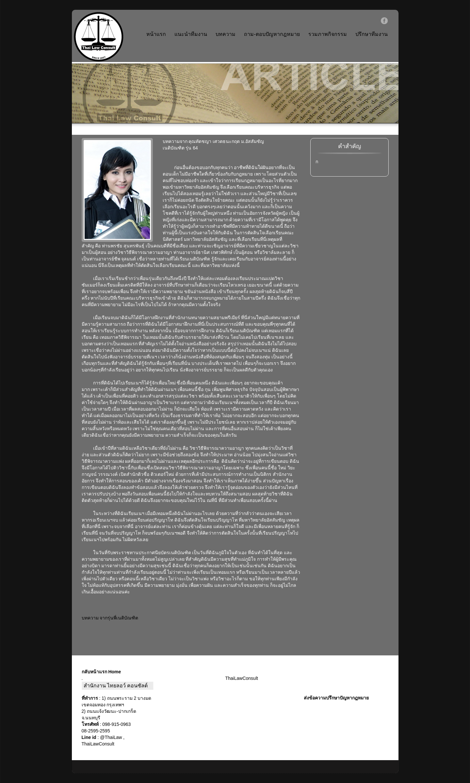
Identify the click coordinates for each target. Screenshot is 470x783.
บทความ (225, 34)
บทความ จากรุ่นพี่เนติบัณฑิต (110, 617)
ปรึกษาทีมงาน (371, 34)
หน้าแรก (156, 34)
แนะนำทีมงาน (190, 34)
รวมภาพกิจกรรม (327, 34)
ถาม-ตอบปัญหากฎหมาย (272, 34)
